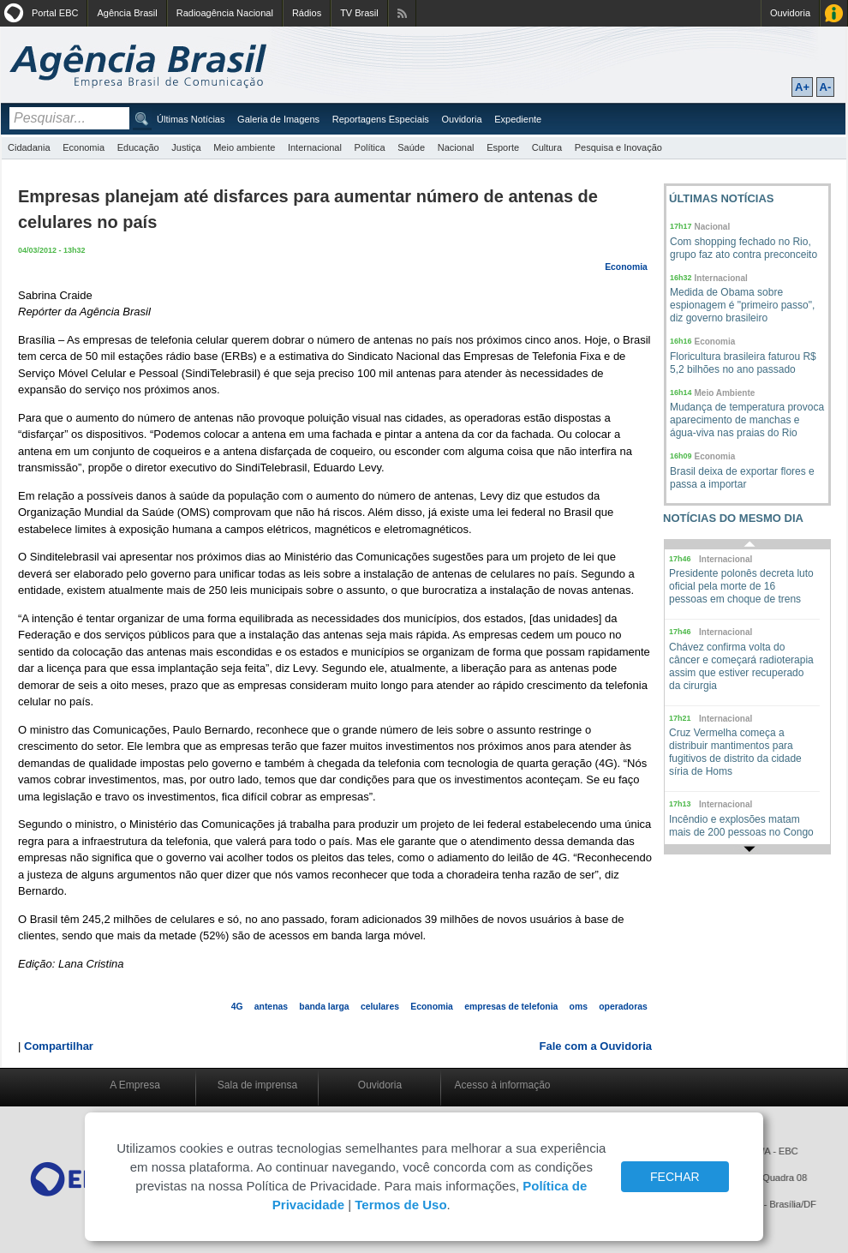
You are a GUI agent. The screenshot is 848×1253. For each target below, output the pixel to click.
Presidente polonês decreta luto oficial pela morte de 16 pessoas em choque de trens (741, 586)
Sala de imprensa (257, 1085)
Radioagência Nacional (224, 13)
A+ (802, 87)
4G (237, 1006)
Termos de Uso (400, 1204)
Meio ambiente (244, 147)
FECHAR (675, 1177)
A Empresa (135, 1085)
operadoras (623, 1006)
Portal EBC (55, 13)
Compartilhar (58, 1046)
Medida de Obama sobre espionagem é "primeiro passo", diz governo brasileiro (742, 305)
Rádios (306, 13)
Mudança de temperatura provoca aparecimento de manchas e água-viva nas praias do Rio (747, 420)
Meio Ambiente (725, 393)
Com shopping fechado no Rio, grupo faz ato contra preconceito (743, 248)
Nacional (456, 147)
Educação (138, 147)
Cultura (547, 147)
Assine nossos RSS (402, 13)
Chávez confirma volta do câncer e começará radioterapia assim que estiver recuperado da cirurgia (741, 666)
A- (826, 87)
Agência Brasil (127, 13)
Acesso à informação (502, 1085)
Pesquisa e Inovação (618, 147)
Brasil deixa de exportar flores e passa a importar (742, 477)
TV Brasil (359, 13)
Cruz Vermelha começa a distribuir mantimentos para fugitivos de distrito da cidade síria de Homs (735, 752)
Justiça (185, 147)
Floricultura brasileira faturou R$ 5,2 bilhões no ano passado (743, 363)
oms (579, 1006)
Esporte (503, 147)
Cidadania (29, 147)
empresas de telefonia (511, 1006)
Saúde (411, 147)
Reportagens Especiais (380, 119)
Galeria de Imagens (278, 119)
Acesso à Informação (834, 13)
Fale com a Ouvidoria (596, 1046)
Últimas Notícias (190, 119)
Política (370, 147)
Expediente (517, 119)
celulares (380, 1006)
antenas (271, 1006)
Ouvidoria (790, 13)
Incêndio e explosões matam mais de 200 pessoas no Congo (741, 825)
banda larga (324, 1006)
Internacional (315, 147)
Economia (84, 147)
